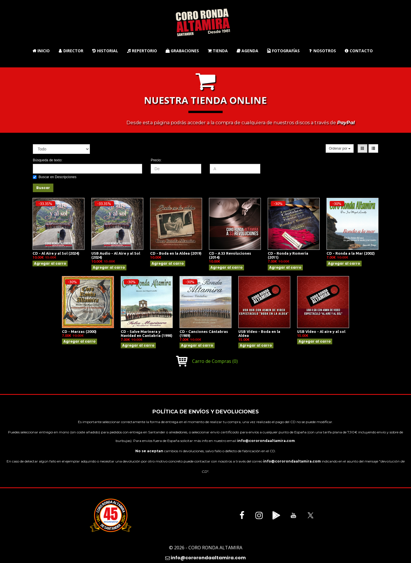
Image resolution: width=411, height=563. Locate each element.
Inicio (41, 50)
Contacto (358, 50)
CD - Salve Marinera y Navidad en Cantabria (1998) (146, 333)
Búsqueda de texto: (47, 160)
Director (70, 50)
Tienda (217, 50)
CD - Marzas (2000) (79, 331)
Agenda (247, 50)
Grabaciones (182, 50)
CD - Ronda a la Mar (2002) (351, 253)
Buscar (43, 187)
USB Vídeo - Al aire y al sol (321, 331)
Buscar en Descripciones (54, 177)
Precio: (156, 160)
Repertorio (142, 50)
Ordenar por (339, 148)
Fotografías (283, 50)
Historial (105, 50)
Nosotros (322, 50)
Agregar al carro (50, 263)
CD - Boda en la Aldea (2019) (176, 253)
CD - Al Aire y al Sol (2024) (56, 253)
